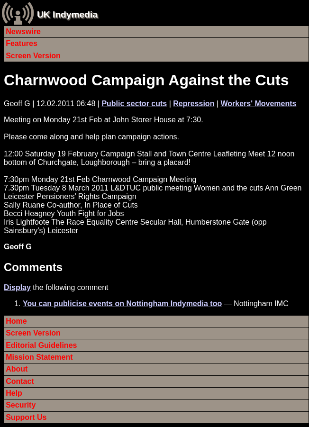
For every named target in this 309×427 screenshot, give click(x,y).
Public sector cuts (134, 104)
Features (21, 43)
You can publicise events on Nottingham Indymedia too (122, 304)
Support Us (26, 417)
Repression (193, 104)
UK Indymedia (67, 14)
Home (16, 321)
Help (14, 393)
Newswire (23, 31)
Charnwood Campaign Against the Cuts (146, 80)
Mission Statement (39, 357)
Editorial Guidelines (41, 345)
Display (17, 287)
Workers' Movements (258, 104)
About (16, 369)
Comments (33, 267)
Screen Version (33, 56)
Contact (20, 381)
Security (21, 405)
